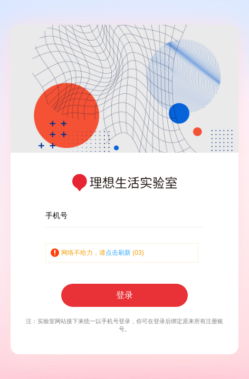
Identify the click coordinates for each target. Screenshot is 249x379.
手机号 (56, 215)
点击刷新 (118, 252)
